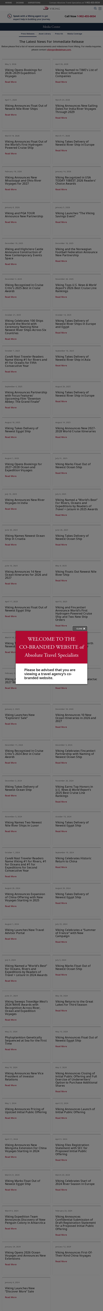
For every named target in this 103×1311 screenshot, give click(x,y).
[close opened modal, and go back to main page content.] (80, 628)
